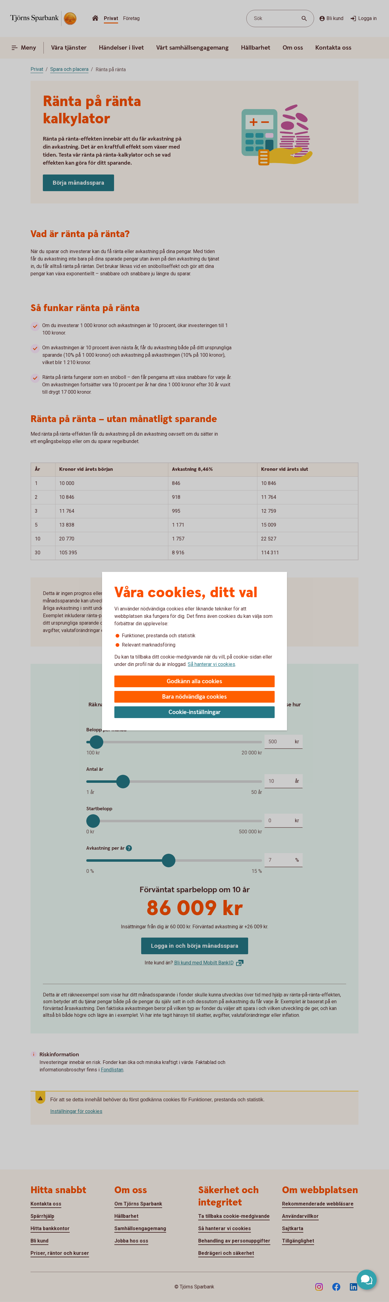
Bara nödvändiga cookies (194, 697)
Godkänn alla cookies (194, 681)
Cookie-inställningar (195, 712)
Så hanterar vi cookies (211, 664)
